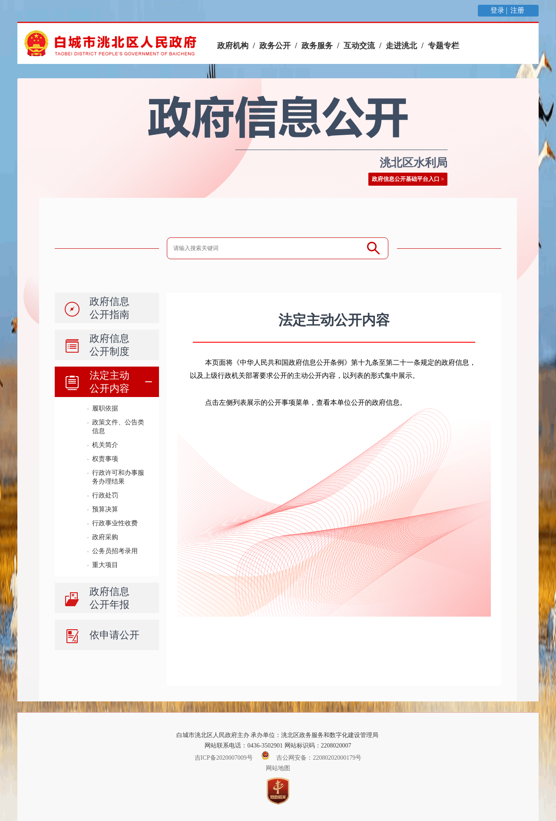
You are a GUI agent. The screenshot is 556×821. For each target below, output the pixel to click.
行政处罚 (105, 495)
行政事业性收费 (115, 523)
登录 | (499, 10)
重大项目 (105, 564)
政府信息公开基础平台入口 (406, 179)
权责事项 (105, 458)
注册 (518, 10)
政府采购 (105, 537)
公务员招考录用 (115, 550)
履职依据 (105, 408)
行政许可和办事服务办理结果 (118, 477)
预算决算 (105, 509)
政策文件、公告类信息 (118, 426)
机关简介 (105, 444)
